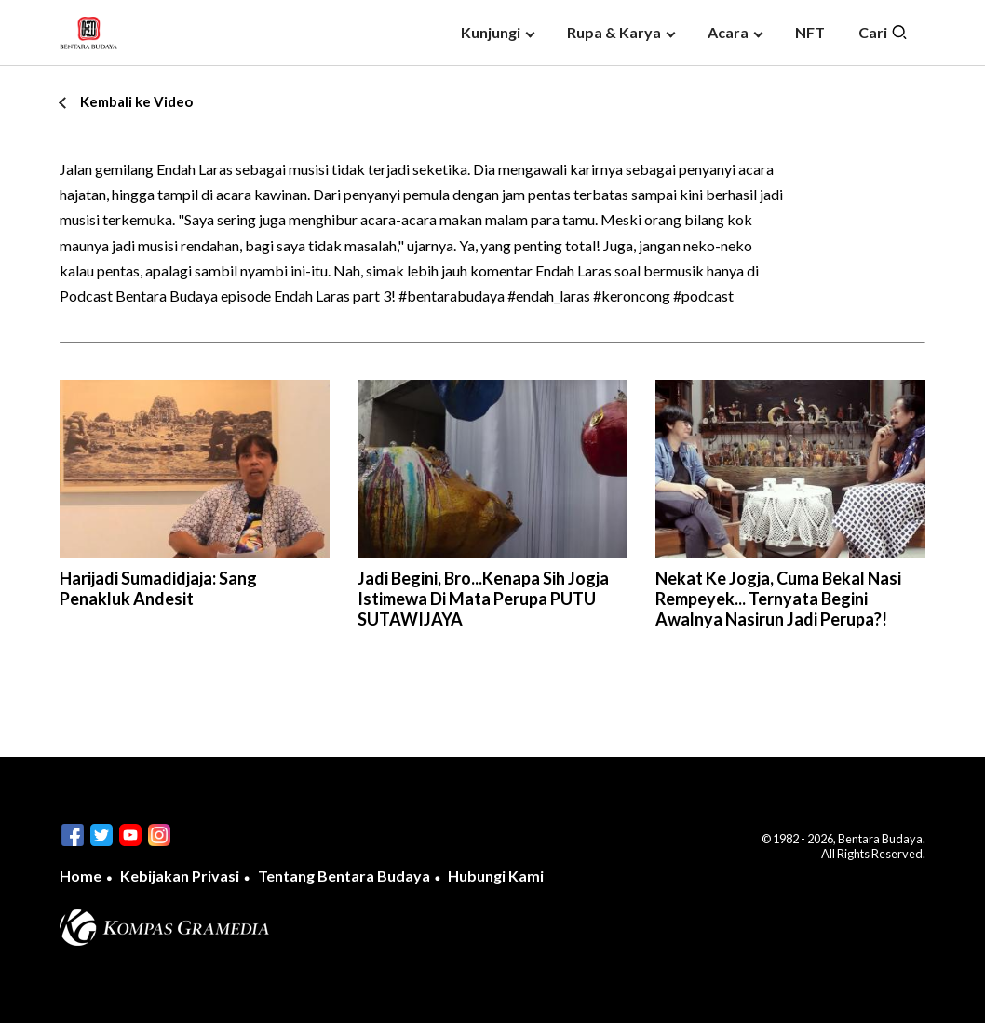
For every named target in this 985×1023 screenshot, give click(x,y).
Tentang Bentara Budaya (344, 875)
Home (80, 875)
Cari (883, 32)
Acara (728, 32)
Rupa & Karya (614, 32)
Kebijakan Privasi (179, 875)
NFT (810, 32)
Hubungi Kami (496, 875)
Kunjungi (490, 32)
